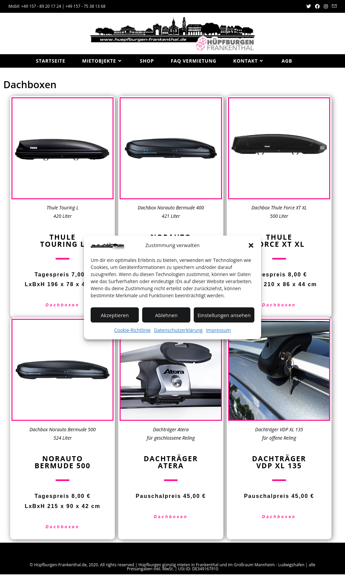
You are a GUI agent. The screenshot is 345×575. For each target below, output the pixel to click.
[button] (251, 245)
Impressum (218, 330)
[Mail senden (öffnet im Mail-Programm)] (333, 6)
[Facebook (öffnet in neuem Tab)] (317, 6)
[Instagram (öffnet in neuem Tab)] (326, 6)
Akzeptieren (115, 314)
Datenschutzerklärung (178, 330)
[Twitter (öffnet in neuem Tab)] (308, 6)
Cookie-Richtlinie (132, 330)
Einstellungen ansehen (224, 314)
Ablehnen (166, 314)
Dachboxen (62, 306)
